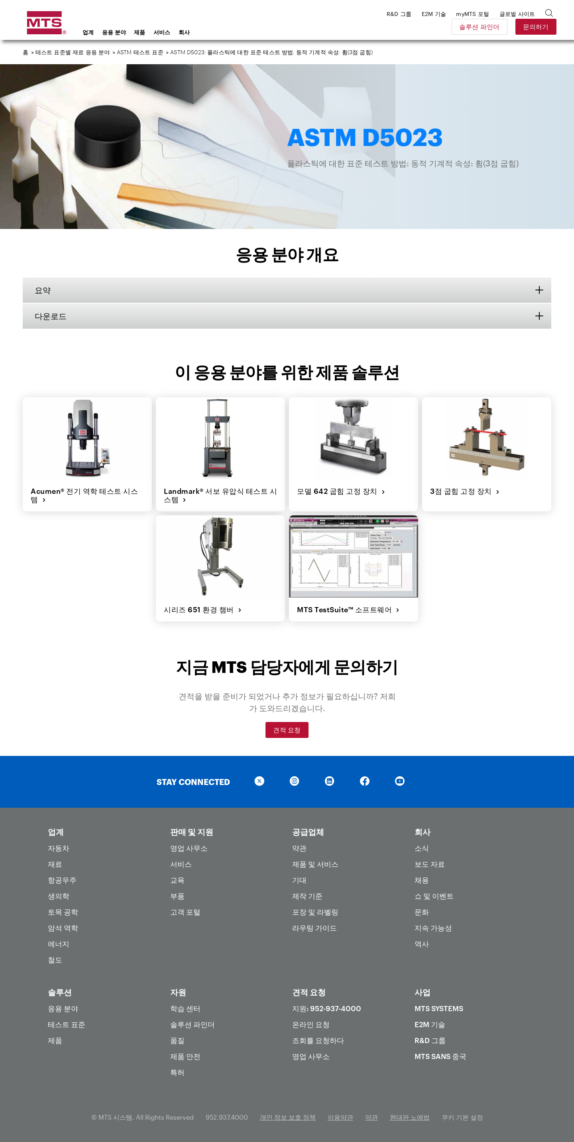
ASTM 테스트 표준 (140, 52)
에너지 (58, 943)
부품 (177, 896)
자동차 (58, 848)
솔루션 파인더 (474, 26)
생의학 (58, 896)
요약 (43, 290)
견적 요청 (287, 730)
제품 (139, 32)
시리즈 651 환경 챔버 (203, 609)
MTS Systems (439, 1008)
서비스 (162, 32)
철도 (55, 959)
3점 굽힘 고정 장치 (464, 491)
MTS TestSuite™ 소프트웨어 (348, 609)
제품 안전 (185, 1056)
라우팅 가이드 (314, 927)
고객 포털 (185, 911)
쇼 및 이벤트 (434, 896)
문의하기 (531, 26)
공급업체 (308, 831)
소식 (422, 848)
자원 (178, 992)
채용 (422, 880)
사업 (423, 992)
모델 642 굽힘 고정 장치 (341, 491)
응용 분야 (114, 32)
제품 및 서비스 (315, 864)
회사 (184, 32)
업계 (88, 32)
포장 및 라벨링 (315, 911)
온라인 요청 (311, 1024)
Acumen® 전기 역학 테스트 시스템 (84, 495)
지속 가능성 (433, 927)
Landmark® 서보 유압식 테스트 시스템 (220, 495)
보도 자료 (430, 864)
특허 (177, 1072)
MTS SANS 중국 (440, 1056)
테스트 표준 (66, 1024)
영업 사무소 (189, 848)
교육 (177, 880)
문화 (422, 911)
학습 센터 (185, 1008)
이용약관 (340, 1117)
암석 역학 (63, 927)
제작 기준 (307, 896)
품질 (177, 1040)
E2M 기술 (430, 1024)
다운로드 (51, 316)
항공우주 (62, 880)
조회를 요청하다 (318, 1040)
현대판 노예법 (410, 1117)
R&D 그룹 (430, 1040)
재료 (55, 864)
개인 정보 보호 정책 (288, 1117)
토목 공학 (63, 911)
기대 (299, 880)
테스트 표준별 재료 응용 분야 (72, 52)
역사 (422, 943)
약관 (299, 848)
